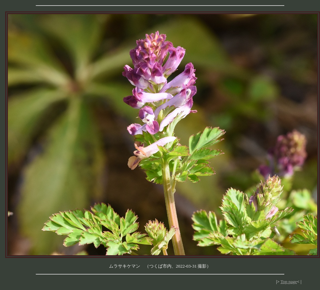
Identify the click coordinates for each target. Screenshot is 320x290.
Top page (288, 281)
